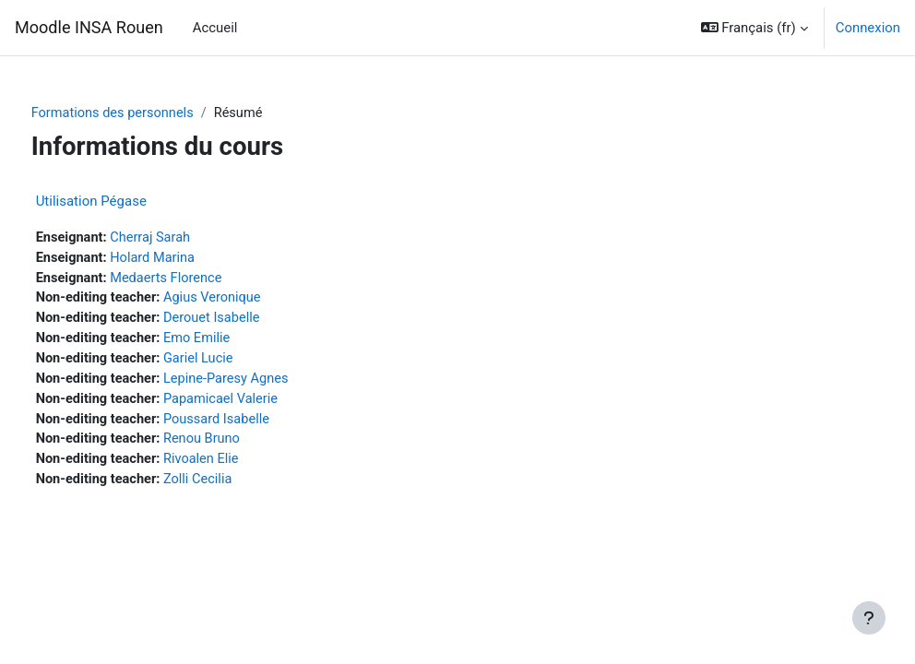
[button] (754, 27)
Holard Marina (189, 259)
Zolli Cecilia (236, 486)
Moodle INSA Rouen (89, 27)
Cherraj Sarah (187, 238)
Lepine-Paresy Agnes (265, 382)
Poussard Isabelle (255, 424)
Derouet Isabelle (250, 321)
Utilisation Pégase (125, 201)
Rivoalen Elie (240, 464)
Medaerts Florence (203, 279)
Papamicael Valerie (259, 403)
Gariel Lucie (236, 362)
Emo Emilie (235, 341)
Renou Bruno (240, 444)
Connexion (868, 27)
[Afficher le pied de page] (868, 617)
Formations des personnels (148, 113)
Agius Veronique (251, 300)
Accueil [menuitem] (215, 27)
